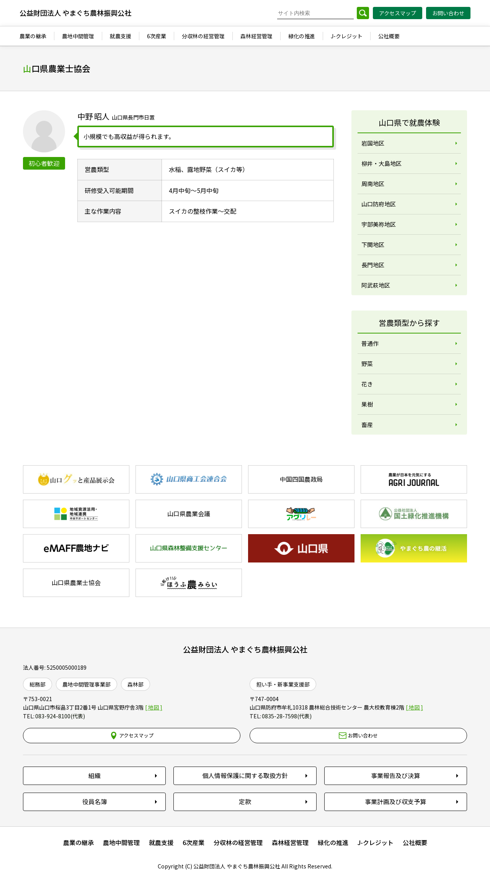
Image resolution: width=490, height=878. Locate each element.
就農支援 (161, 842)
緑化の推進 (333, 842)
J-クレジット (376, 842)
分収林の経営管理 (238, 842)
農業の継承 (78, 842)
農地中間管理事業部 (86, 684)
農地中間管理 (121, 842)
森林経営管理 (290, 842)
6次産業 (193, 842)
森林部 (135, 684)
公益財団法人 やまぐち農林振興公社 (245, 649)
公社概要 (415, 842)
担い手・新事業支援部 (283, 684)
